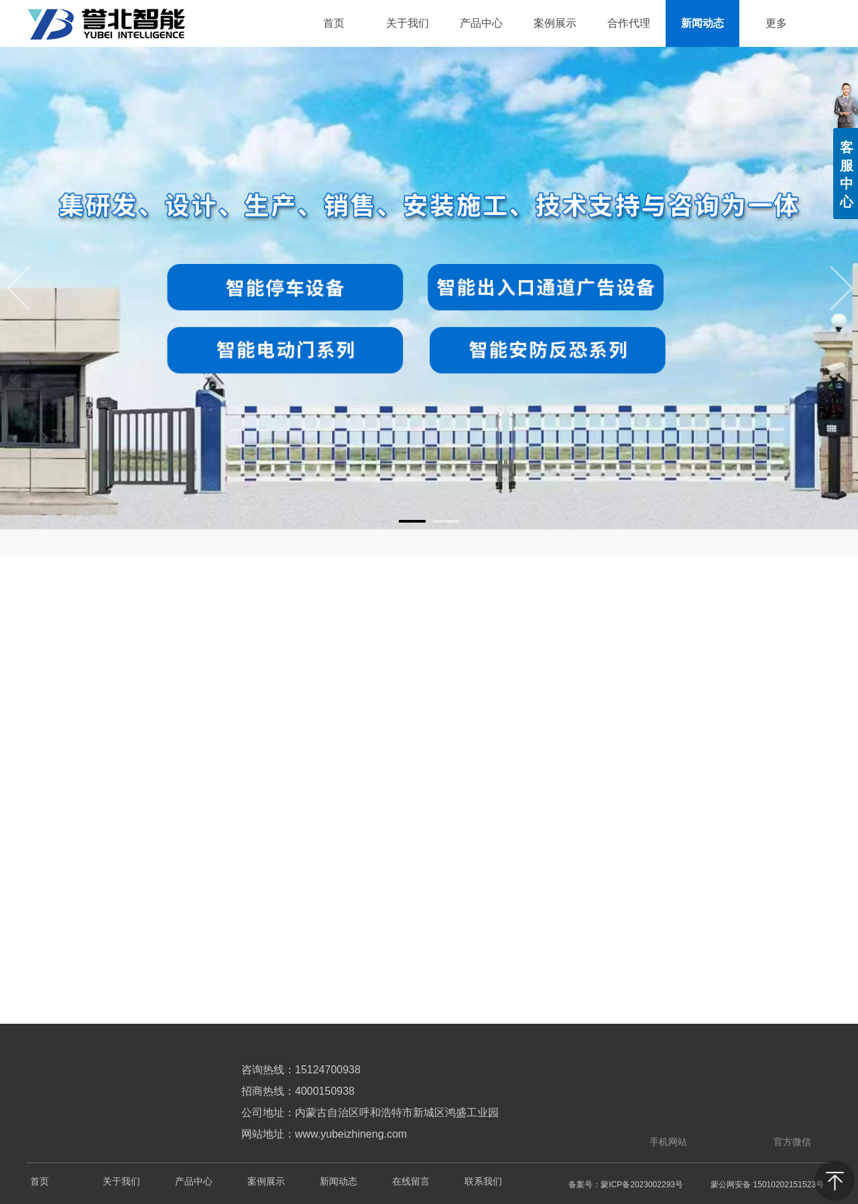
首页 (39, 1182)
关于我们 (121, 1182)
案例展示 (266, 1182)
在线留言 (411, 1182)
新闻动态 (338, 1182)
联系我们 (483, 1182)
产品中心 (193, 1182)
